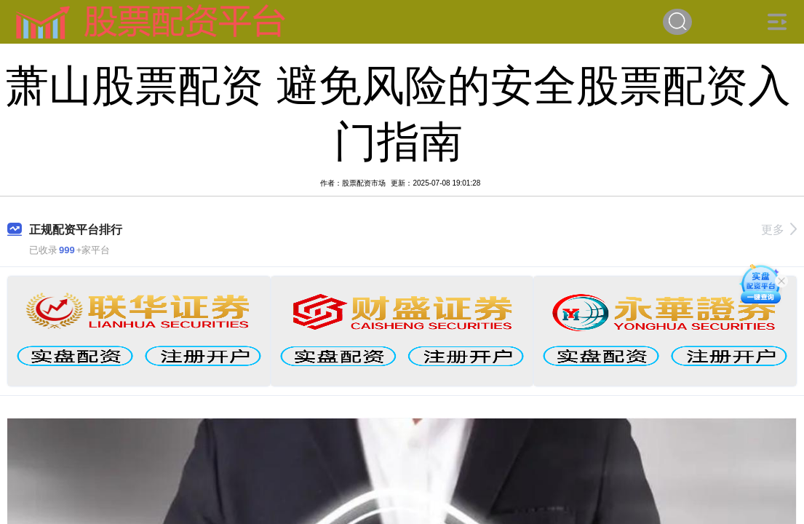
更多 (779, 229)
